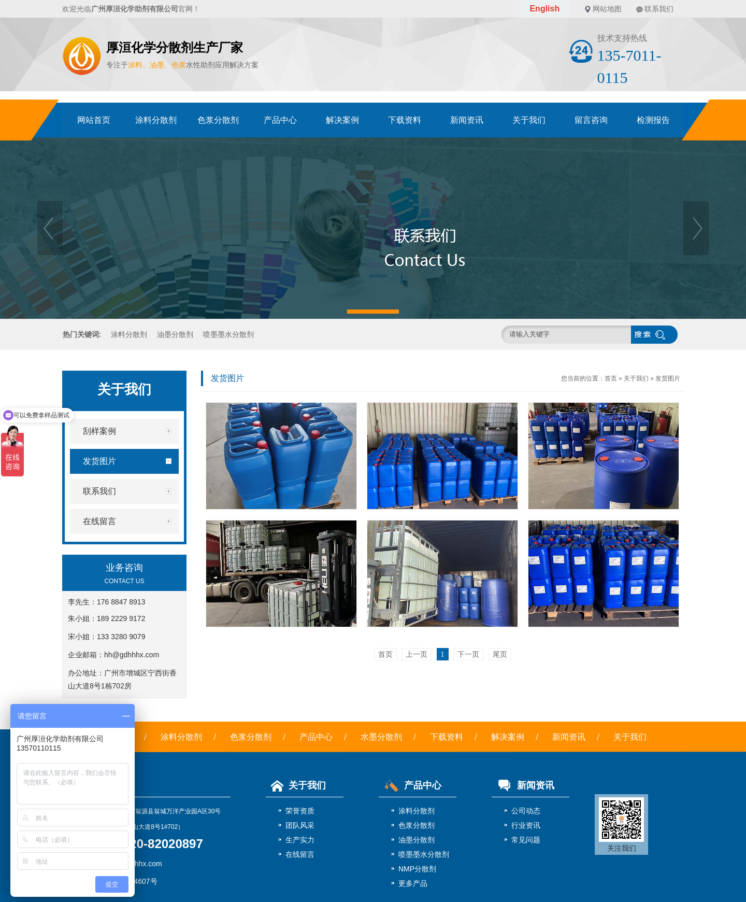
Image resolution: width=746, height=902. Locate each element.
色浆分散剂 (218, 120)
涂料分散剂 (156, 120)
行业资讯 (525, 825)
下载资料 (404, 120)
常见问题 (525, 840)
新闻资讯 (466, 120)
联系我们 (658, 9)
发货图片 (667, 378)
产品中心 (280, 120)
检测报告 (653, 120)
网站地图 (607, 9)
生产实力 (299, 840)
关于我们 (529, 120)
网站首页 (93, 120)
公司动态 (525, 811)
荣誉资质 (299, 811)
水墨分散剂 (381, 736)
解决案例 (342, 120)
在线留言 (299, 854)
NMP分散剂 (417, 869)
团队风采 (299, 825)
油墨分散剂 (175, 334)
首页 (611, 378)
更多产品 (412, 883)
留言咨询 (591, 120)
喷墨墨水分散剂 (228, 334)
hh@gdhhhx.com (131, 655)
